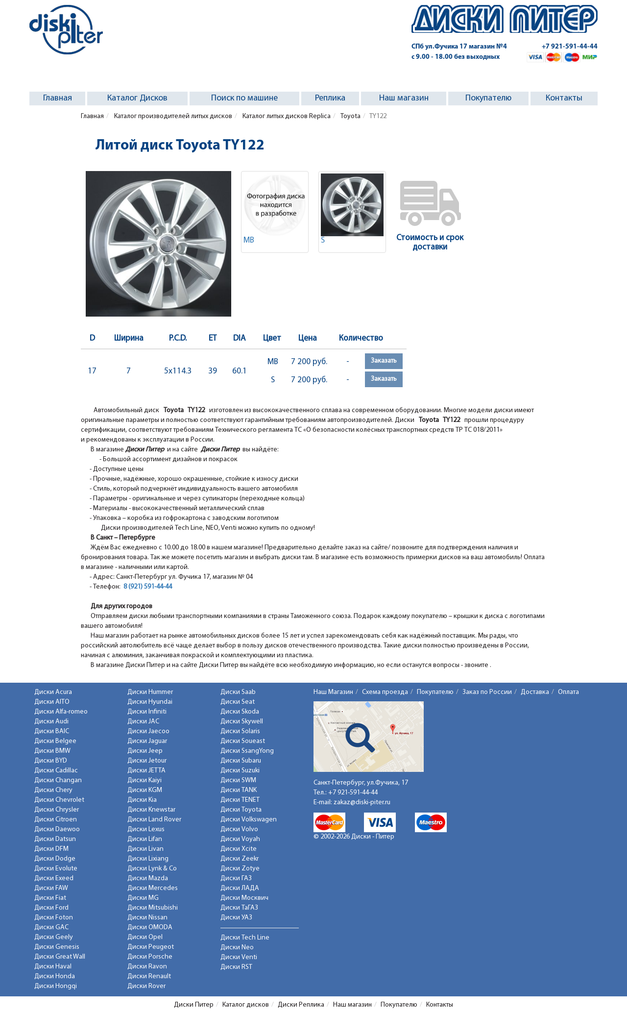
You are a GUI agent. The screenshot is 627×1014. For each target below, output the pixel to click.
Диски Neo (237, 947)
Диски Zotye (240, 868)
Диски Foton (53, 917)
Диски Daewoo (57, 829)
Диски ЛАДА (239, 888)
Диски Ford (51, 908)
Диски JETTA (146, 770)
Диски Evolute (55, 868)
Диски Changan (58, 780)
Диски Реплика (301, 1005)
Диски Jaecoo (148, 731)
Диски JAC (143, 721)
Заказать (384, 361)
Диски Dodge (54, 859)
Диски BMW (52, 751)
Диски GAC (51, 927)
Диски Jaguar (147, 741)
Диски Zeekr (239, 859)
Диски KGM (144, 790)
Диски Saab (238, 692)
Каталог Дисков (137, 98)
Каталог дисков (245, 1005)
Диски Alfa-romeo (61, 712)
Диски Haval (53, 966)
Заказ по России (487, 692)
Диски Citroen (55, 819)
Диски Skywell (241, 721)
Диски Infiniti (147, 712)
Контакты (564, 98)
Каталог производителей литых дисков (172, 116)
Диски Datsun (55, 839)
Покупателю (488, 98)
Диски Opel (145, 937)
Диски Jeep (145, 751)
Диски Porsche (149, 957)
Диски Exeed (53, 878)
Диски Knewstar (151, 810)
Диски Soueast (242, 741)
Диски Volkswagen (248, 819)
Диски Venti (238, 957)
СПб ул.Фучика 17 (459, 46)
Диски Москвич (244, 898)
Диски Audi (51, 721)
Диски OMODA (149, 927)
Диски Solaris (240, 731)
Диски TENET (240, 800)
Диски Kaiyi (144, 780)
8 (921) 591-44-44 (147, 587)
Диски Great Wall (59, 957)
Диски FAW (51, 888)
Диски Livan (145, 849)
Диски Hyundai (149, 702)
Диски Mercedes (152, 888)
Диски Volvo (239, 829)
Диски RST (236, 967)
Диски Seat (237, 702)
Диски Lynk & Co (152, 868)
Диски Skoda (239, 712)
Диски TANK (238, 790)
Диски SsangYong (247, 751)
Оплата (568, 692)
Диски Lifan (144, 839)
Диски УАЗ (236, 917)
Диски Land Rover (154, 819)
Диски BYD (50, 761)
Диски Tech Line (244, 937)
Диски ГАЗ (236, 878)
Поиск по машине (244, 98)
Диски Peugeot (150, 947)
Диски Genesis (56, 947)
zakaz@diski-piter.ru (362, 802)
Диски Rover (146, 986)
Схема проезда (385, 692)
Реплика (330, 98)
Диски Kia (142, 800)
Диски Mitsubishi (152, 908)
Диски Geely (53, 937)
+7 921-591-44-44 (570, 46)
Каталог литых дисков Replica (286, 116)
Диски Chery (53, 790)
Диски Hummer (150, 692)
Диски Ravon (147, 966)
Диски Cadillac (56, 770)
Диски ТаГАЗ (239, 908)
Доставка (535, 692)
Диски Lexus (146, 829)
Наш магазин (404, 98)
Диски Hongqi (55, 986)
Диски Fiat (50, 898)
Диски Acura (53, 692)
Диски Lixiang (148, 859)
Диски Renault (149, 976)
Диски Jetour (147, 761)
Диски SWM (238, 780)
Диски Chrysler (56, 810)
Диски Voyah (240, 839)
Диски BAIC (51, 731)
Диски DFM (51, 849)
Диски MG (143, 898)
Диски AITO (52, 702)
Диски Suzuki (240, 770)
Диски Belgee (55, 741)
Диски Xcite (238, 849)
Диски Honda (54, 976)
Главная (57, 98)
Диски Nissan (147, 917)
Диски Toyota (241, 810)
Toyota (350, 116)
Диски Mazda (147, 878)
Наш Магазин (333, 692)
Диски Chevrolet (59, 800)
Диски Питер (194, 1005)
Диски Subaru (240, 761)
